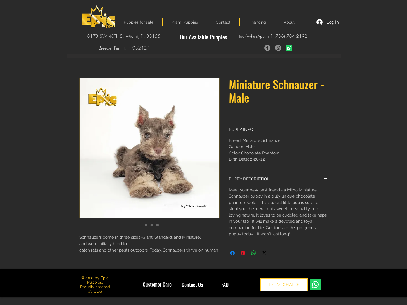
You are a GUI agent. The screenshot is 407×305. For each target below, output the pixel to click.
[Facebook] (267, 48)
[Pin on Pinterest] (243, 253)
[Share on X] (264, 253)
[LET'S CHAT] (284, 284)
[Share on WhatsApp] (253, 253)
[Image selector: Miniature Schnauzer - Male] (141, 225)
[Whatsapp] (289, 48)
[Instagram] (278, 48)
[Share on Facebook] (232, 253)
